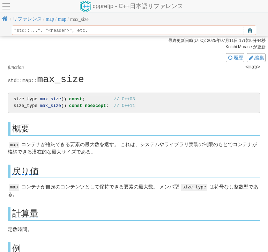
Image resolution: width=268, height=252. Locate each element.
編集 (256, 57)
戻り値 (25, 170)
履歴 (235, 57)
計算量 (25, 213)
